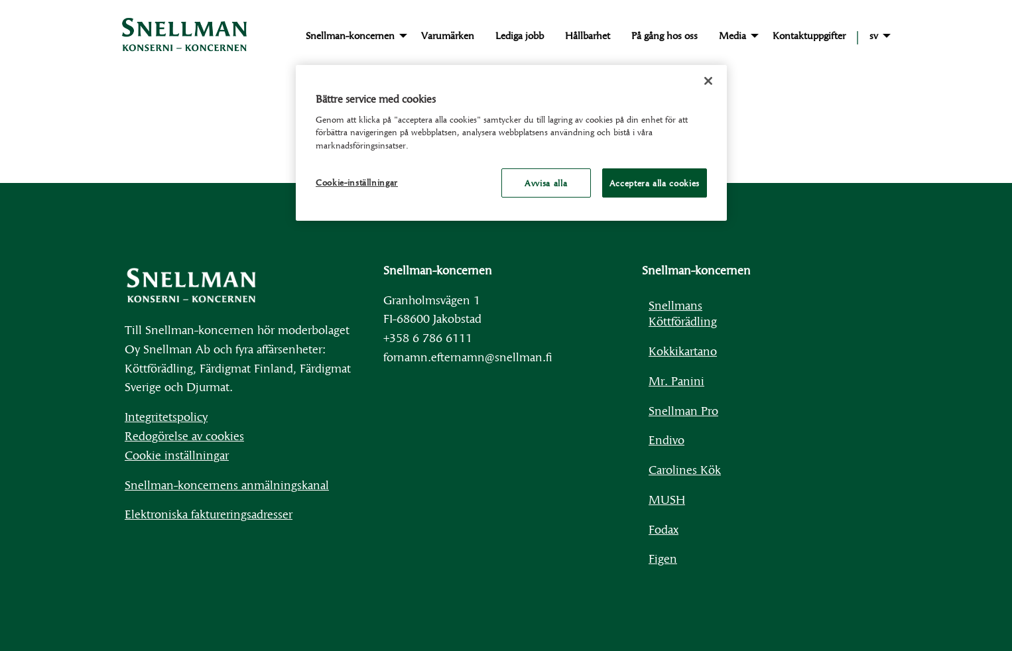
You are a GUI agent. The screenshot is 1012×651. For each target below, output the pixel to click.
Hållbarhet (587, 35)
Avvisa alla (546, 183)
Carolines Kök (685, 469)
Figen (663, 558)
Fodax (663, 528)
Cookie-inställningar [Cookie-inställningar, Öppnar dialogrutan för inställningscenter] (357, 182)
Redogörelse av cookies (184, 435)
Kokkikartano (683, 350)
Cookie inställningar (177, 454)
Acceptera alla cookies (654, 183)
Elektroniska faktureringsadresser (208, 513)
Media (732, 35)
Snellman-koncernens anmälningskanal (227, 484)
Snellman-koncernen (350, 35)
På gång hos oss (664, 35)
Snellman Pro (683, 410)
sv (873, 35)
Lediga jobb (519, 35)
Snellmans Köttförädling (683, 312)
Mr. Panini (676, 380)
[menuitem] (353, 35)
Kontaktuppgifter (809, 35)
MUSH (667, 499)
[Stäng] (708, 80)
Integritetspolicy (166, 416)
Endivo (666, 439)
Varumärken (447, 35)
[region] (511, 143)
